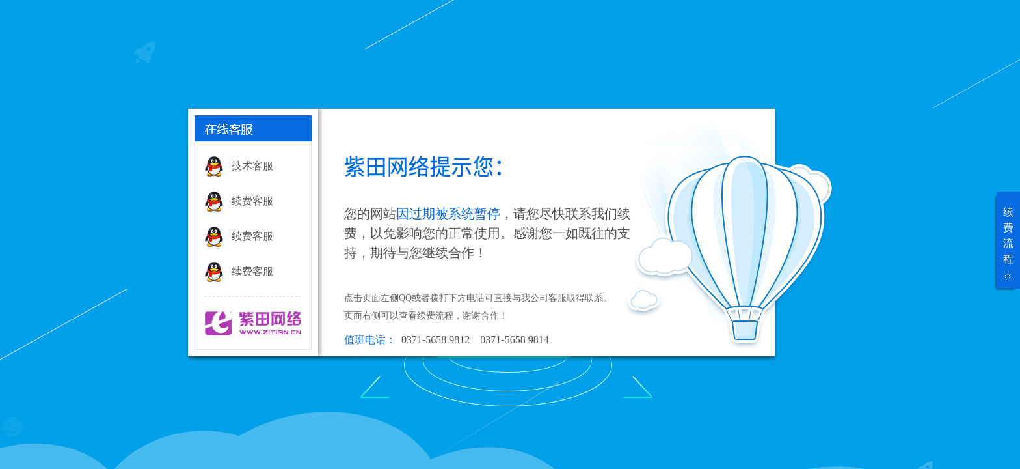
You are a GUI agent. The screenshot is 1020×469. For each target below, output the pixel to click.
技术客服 (252, 165)
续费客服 (252, 200)
